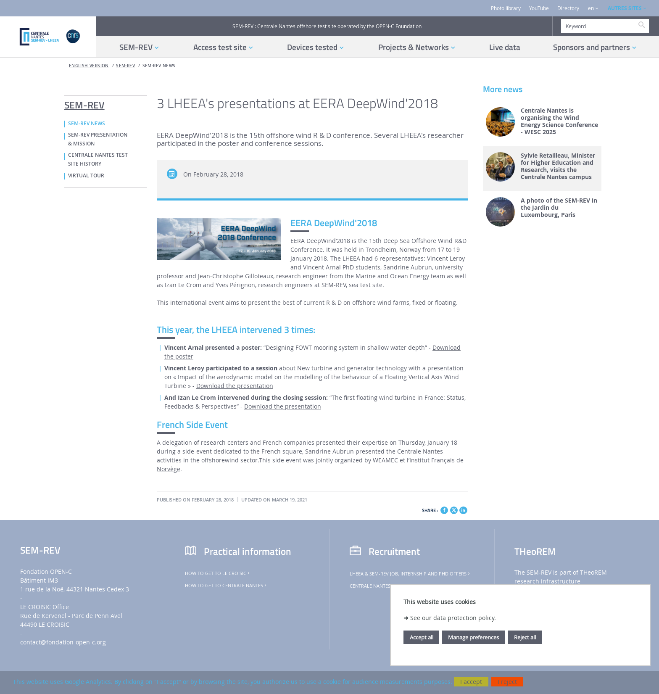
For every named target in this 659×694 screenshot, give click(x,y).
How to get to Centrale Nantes (226, 585)
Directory (568, 8)
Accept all (421, 637)
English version (89, 66)
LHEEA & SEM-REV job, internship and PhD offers (410, 574)
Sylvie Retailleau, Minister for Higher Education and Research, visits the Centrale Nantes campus (558, 166)
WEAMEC (385, 460)
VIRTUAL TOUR (86, 175)
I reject (507, 682)
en (591, 8)
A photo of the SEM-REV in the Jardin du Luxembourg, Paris (559, 207)
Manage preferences (473, 637)
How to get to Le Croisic (218, 573)
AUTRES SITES (625, 8)
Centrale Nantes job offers (386, 586)
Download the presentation (234, 386)
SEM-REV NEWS (159, 66)
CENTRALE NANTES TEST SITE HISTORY (98, 159)
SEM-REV (125, 66)
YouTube (539, 8)
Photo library (506, 8)
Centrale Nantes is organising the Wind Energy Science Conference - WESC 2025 (559, 121)
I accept (471, 682)
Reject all (525, 637)
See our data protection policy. (453, 618)
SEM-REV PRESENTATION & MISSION (97, 139)
